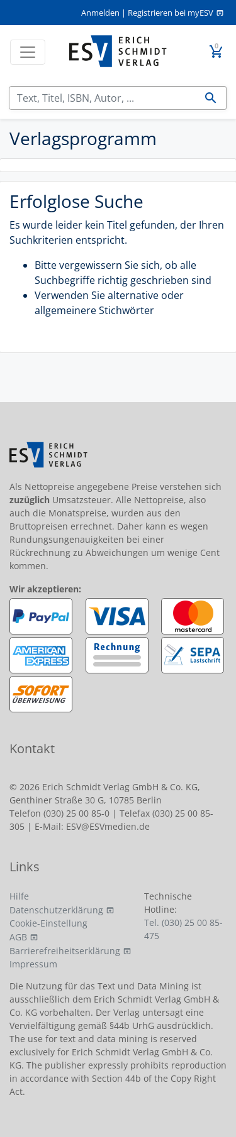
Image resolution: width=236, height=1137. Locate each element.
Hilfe (19, 896)
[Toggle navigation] (27, 52)
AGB (18, 937)
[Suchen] (102, 98)
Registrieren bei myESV (170, 12)
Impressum (33, 964)
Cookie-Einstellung (48, 923)
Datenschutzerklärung (56, 910)
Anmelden (100, 12)
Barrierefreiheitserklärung (64, 951)
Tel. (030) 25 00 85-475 (183, 929)
